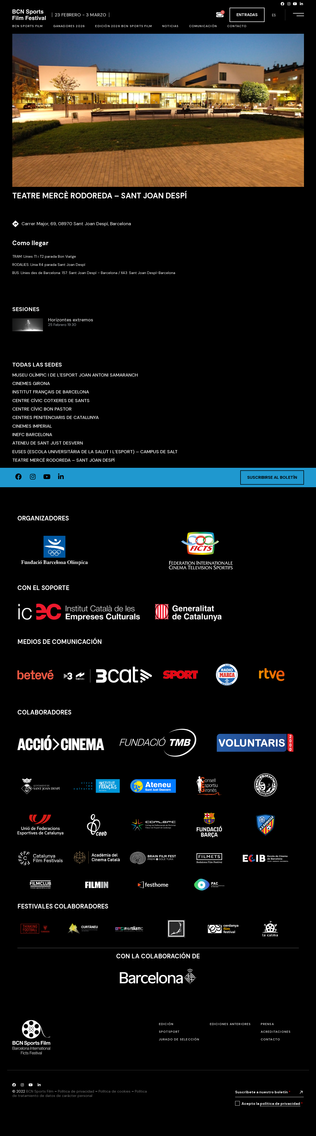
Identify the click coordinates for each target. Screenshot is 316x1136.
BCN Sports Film (39, 1091)
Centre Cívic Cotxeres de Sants (51, 400)
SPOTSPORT (169, 1032)
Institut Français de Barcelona (50, 392)
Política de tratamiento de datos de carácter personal (79, 1093)
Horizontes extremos (70, 320)
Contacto (270, 1039)
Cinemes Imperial (32, 426)
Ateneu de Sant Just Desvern (47, 443)
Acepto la (272, 1103)
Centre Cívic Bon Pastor (42, 409)
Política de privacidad (76, 1091)
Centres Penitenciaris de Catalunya (55, 417)
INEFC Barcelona (32, 434)
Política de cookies (114, 1091)
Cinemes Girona (31, 383)
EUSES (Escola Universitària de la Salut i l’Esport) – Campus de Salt (95, 452)
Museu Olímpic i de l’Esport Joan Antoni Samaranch (75, 375)
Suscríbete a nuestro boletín (262, 1092)
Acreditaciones (276, 1032)
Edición (166, 1024)
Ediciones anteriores (230, 1024)
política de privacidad (280, 1103)
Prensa (267, 1024)
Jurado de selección (179, 1039)
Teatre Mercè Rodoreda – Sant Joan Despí (63, 460)
